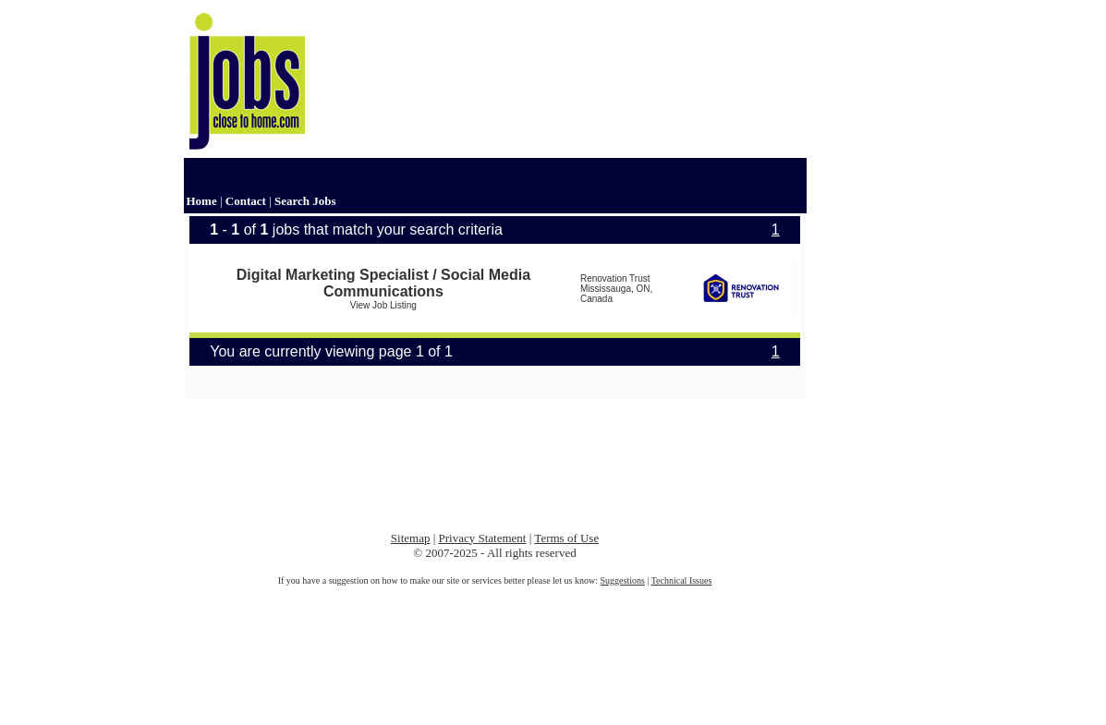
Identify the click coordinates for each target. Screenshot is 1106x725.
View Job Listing (383, 305)
